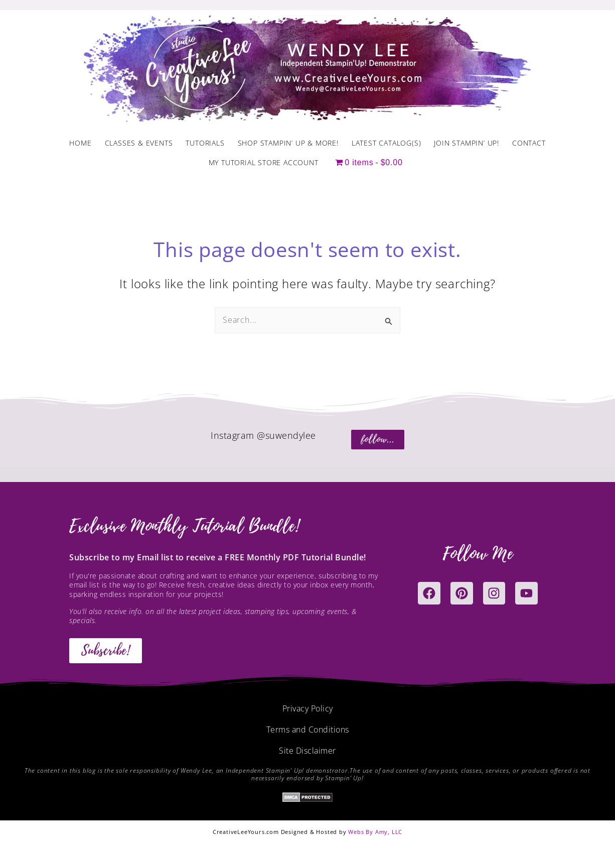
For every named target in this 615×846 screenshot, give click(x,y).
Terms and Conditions (307, 729)
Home (80, 143)
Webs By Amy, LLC (375, 831)
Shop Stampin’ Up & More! (288, 143)
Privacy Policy (307, 708)
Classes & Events (139, 143)
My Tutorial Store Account (264, 162)
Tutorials (205, 143)
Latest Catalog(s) (386, 143)
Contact (529, 143)
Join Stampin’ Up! (466, 143)
